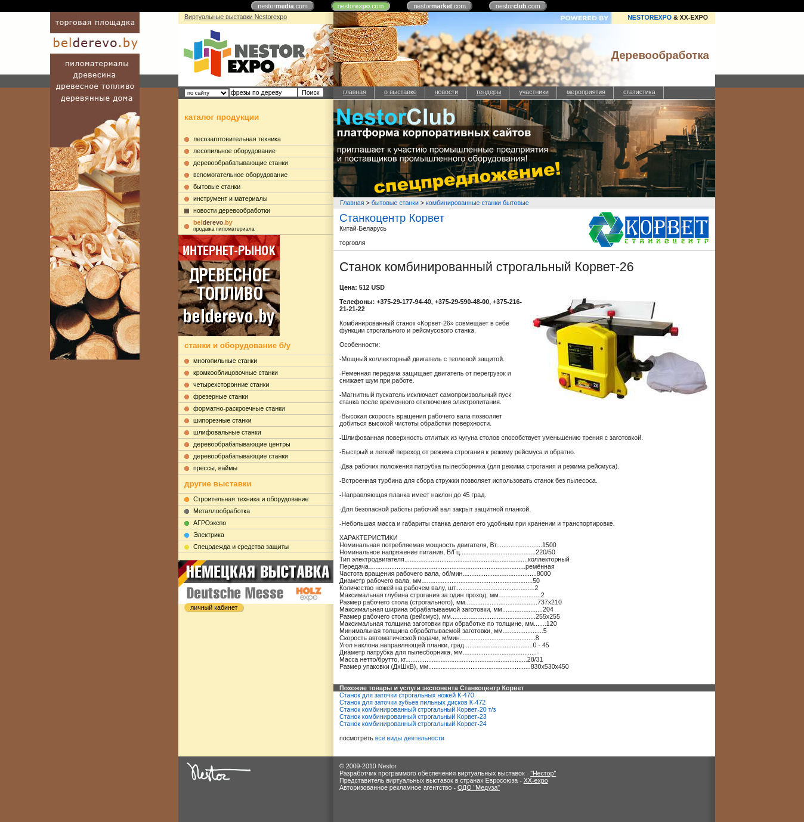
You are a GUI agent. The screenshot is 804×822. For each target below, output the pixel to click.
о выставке (400, 91)
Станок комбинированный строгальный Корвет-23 (413, 716)
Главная (352, 202)
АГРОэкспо (209, 522)
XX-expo (536, 780)
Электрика (208, 534)
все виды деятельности (409, 738)
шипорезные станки (222, 420)
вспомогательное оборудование (240, 174)
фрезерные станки (220, 396)
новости (446, 91)
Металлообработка (221, 510)
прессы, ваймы (215, 468)
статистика (639, 91)
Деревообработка (660, 55)
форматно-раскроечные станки (239, 408)
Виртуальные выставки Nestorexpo (235, 16)
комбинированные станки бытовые (477, 202)
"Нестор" (543, 773)
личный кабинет (213, 607)
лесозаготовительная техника (237, 138)
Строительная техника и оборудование (250, 498)
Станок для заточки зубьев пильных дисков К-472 (412, 702)
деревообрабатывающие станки (240, 162)
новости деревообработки (231, 210)
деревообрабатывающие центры (241, 444)
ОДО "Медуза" (478, 787)
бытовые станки (216, 186)
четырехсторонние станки (231, 384)
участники (533, 91)
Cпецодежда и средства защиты (241, 546)
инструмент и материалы (230, 198)
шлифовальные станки (227, 432)
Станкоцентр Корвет (391, 218)
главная (354, 91)
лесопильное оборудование (234, 150)
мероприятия (586, 91)
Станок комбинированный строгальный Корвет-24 (413, 723)
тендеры (488, 91)
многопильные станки (225, 360)
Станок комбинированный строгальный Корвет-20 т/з (417, 709)
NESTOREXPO (649, 17)
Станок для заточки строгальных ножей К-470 (406, 695)
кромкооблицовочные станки (235, 372)
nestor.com (283, 6)
